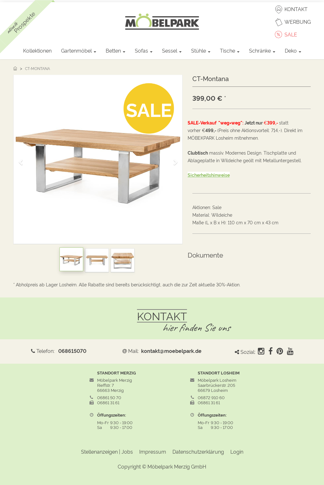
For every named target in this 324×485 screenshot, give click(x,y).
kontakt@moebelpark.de (171, 350)
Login (236, 451)
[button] (22, 159)
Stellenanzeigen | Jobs (107, 451)
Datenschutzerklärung (198, 451)
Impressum (152, 451)
